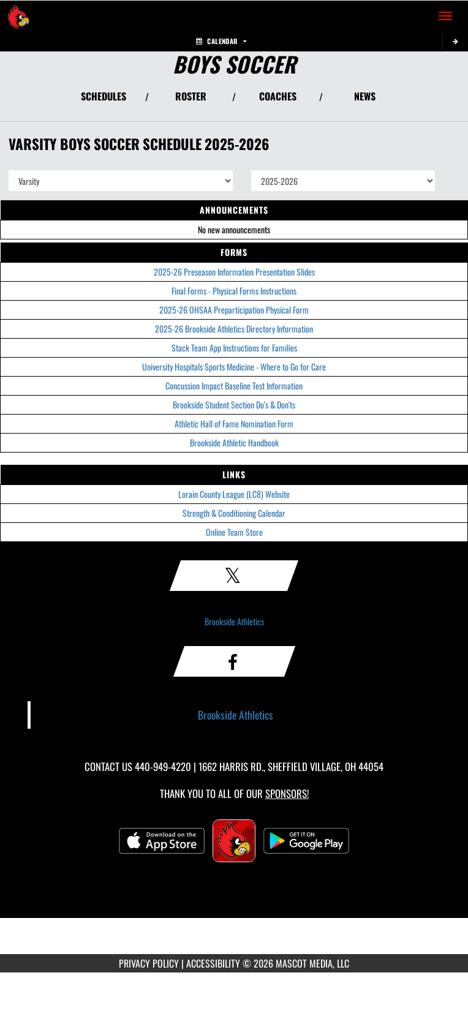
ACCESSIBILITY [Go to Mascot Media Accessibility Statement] (213, 963)
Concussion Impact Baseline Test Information (234, 385)
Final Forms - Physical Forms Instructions (234, 290)
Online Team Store (234, 531)
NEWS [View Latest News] (365, 96)
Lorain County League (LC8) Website (234, 493)
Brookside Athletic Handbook (234, 442)
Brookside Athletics (234, 621)
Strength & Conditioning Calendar (234, 512)
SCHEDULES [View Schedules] (103, 96)
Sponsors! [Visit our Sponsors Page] (287, 793)
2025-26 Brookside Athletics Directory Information (234, 328)
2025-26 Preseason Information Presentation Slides (234, 271)
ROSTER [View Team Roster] (190, 96)
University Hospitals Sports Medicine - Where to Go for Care (234, 366)
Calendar (221, 41)
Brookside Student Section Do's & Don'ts (234, 404)
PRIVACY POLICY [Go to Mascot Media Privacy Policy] (149, 963)
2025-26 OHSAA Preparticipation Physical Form (234, 309)
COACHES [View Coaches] (277, 96)
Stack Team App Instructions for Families (234, 347)
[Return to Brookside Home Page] (18, 16)
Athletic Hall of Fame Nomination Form (234, 423)
